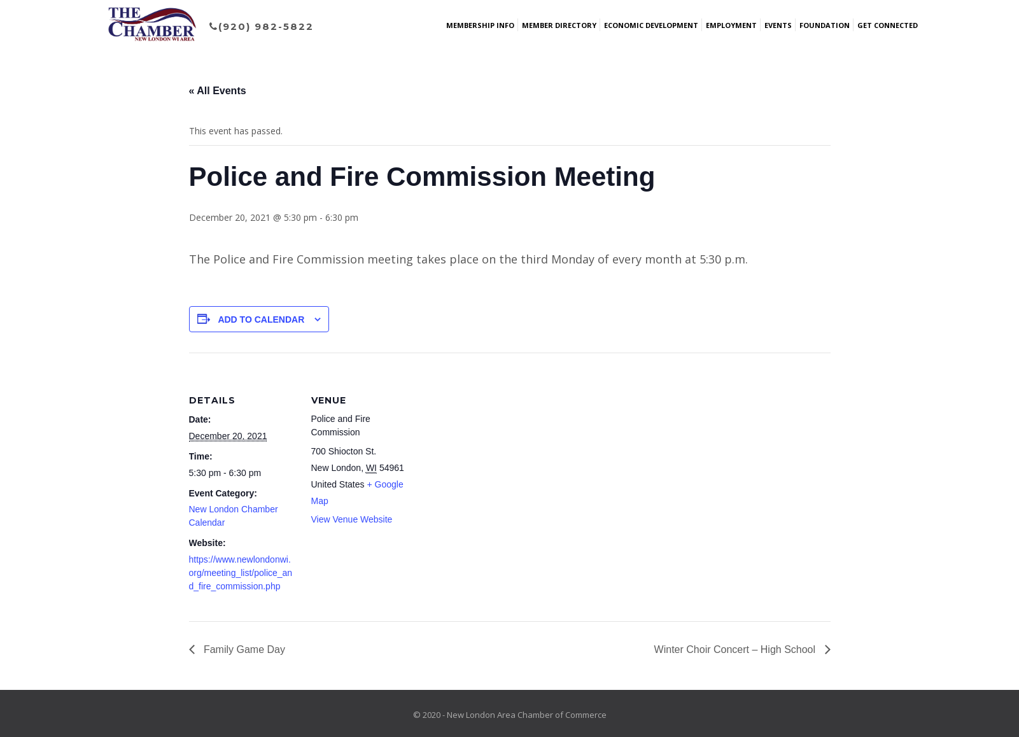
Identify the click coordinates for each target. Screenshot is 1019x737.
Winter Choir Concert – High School (736, 649)
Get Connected (887, 25)
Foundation (824, 25)
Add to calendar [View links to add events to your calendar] (261, 319)
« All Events (217, 90)
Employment (731, 25)
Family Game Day (243, 649)
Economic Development (651, 25)
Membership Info (480, 25)
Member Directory (559, 25)
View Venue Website (352, 519)
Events (778, 25)
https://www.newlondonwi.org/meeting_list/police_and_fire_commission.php (241, 572)
